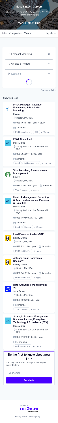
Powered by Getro (48, 90)
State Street (19, 291)
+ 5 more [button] (35, 309)
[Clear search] (49, 54)
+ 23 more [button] (45, 132)
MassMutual (19, 143)
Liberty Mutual (20, 238)
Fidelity (16, 177)
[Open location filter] (49, 73)
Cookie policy (34, 416)
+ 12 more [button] (46, 163)
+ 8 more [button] (37, 346)
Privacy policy (21, 416)
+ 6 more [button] (35, 190)
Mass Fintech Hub (29, 23)
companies (15, 33)
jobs (4, 33)
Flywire (16, 114)
